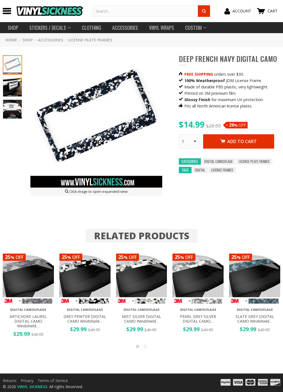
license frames (222, 170)
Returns (10, 380)
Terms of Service (53, 380)
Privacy (27, 380)
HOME (11, 40)
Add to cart (238, 141)
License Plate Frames (90, 40)
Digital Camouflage (218, 161)
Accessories (50, 40)
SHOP (27, 40)
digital (200, 170)
